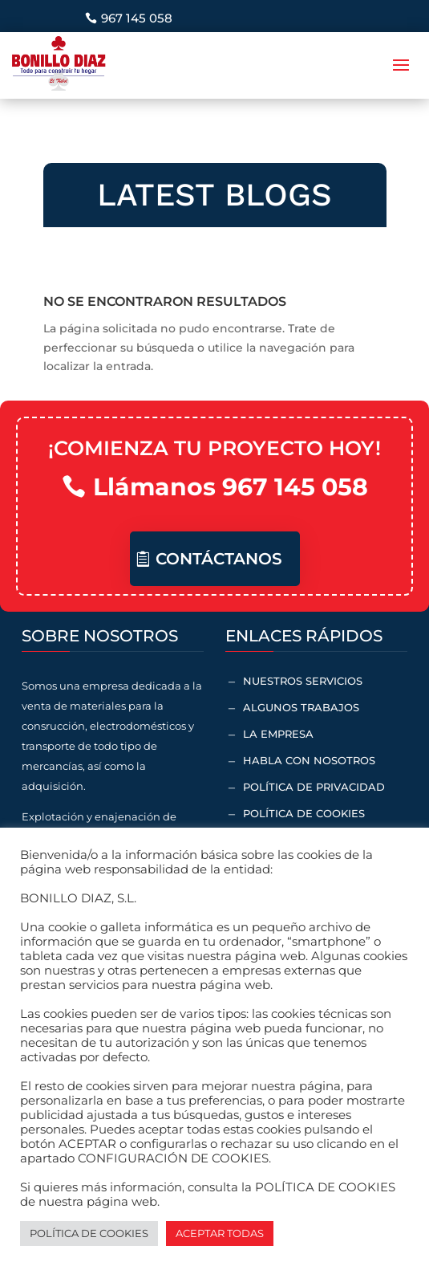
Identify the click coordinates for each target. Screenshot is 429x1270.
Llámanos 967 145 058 (230, 487)
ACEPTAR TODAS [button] (220, 1233)
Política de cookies (304, 813)
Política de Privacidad (314, 786)
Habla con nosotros (309, 760)
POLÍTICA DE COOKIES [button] (89, 1233)
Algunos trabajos (301, 707)
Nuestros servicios (302, 680)
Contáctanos (219, 558)
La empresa (278, 733)
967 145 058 (136, 18)
